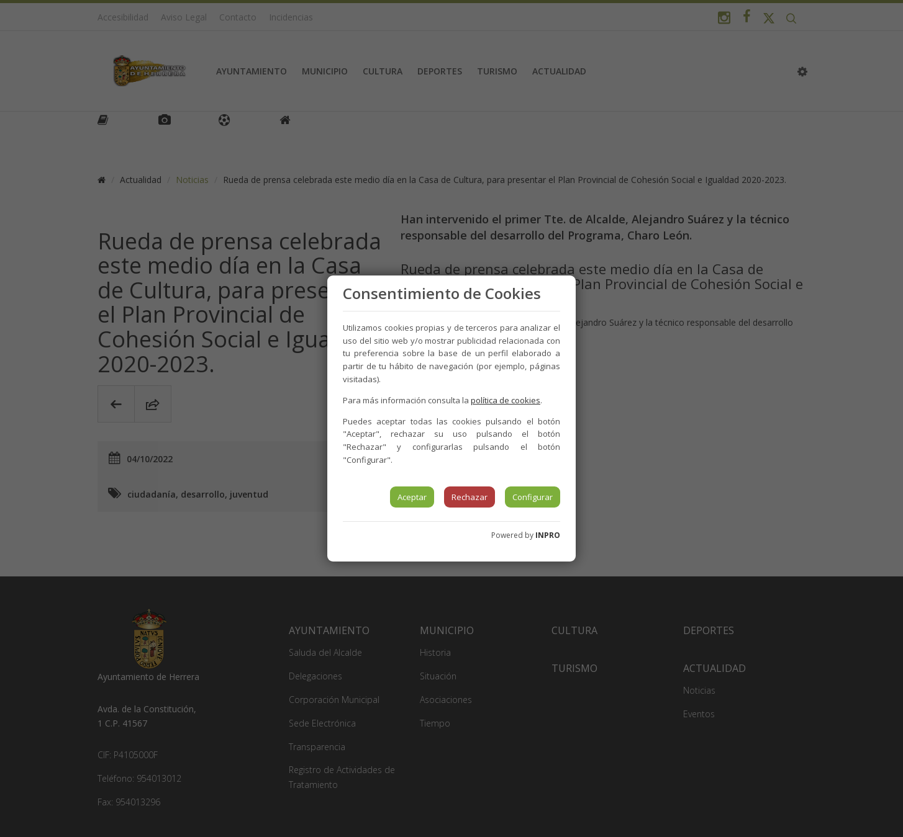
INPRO (547, 535)
